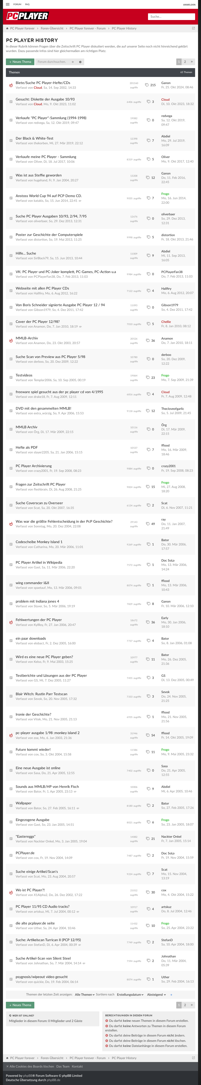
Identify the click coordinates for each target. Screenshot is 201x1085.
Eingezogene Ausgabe (32, 820)
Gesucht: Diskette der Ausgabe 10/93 (45, 99)
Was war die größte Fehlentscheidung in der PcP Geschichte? (64, 521)
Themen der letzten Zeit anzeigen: (60, 994)
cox (36, 754)
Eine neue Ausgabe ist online (38, 768)
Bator (165, 540)
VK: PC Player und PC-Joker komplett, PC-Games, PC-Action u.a (66, 272)
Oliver (38, 161)
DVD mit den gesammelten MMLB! (43, 408)
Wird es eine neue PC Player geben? (44, 657)
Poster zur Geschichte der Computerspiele (49, 235)
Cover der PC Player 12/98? (38, 322)
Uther (38, 928)
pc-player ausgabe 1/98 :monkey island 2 (47, 733)
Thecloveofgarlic (172, 408)
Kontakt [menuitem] (77, 1066)
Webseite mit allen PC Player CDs (42, 288)
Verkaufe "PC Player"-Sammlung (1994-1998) (51, 118)
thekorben (41, 143)
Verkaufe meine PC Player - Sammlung (46, 157)
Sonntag (39, 526)
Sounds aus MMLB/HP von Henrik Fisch (47, 787)
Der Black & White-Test (34, 138)
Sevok (38, 699)
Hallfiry (39, 293)
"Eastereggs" (26, 836)
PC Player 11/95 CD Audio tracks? (42, 907)
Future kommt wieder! (33, 750)
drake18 (39, 396)
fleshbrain (41, 489)
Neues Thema (20, 61)
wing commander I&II (32, 583)
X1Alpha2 (40, 895)
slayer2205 (41, 452)
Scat (37, 508)
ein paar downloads (31, 638)
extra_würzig (42, 413)
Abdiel (165, 136)
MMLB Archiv (26, 427)
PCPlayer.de (25, 853)
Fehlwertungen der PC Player (39, 620)
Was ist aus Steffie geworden (39, 175)
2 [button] (185, 61)
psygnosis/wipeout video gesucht (42, 977)
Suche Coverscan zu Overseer (39, 503)
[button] (191, 61)
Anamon (39, 326)
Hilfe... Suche (26, 253)
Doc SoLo (168, 560)
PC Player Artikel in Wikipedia (39, 562)
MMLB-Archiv (27, 338)
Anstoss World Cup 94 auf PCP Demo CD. (49, 196)
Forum (17, 4)
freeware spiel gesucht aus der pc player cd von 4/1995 (59, 392)
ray (163, 519)
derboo (39, 361)
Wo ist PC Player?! (30, 890)
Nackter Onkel (44, 841)
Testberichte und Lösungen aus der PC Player (51, 676)
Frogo (165, 193)
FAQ (27, 4)
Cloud (38, 87)
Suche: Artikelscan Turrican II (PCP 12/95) (48, 940)
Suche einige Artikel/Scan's (37, 872)
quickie (39, 982)
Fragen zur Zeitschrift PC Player (41, 484)
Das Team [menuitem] (62, 1066)
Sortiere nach (120, 994)
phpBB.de (53, 1080)
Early (164, 618)
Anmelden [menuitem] (189, 4)
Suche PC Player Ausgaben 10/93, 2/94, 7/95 (51, 216)
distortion (40, 239)
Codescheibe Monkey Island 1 (39, 542)
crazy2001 (41, 470)
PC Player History (32, 40)
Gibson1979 (42, 309)
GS (36, 680)
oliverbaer (40, 221)
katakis (38, 200)
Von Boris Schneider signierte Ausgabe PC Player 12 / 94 (60, 305)
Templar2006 (43, 380)
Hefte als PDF (27, 447)
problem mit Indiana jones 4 (37, 601)
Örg (36, 432)
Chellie (166, 321)
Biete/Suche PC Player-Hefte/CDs (43, 83)
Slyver (38, 606)
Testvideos (24, 375)
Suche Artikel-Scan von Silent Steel (43, 958)
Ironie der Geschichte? (33, 714)
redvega (39, 122)
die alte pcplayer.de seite (35, 923)
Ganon (166, 83)
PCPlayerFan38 (44, 276)
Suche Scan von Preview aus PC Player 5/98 (50, 357)
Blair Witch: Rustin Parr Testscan (41, 694)
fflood (165, 445)
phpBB (27, 1075)
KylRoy (38, 625)
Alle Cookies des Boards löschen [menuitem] (30, 1066)
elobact (39, 643)
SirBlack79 (41, 258)
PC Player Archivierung (34, 466)
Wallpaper (24, 803)
